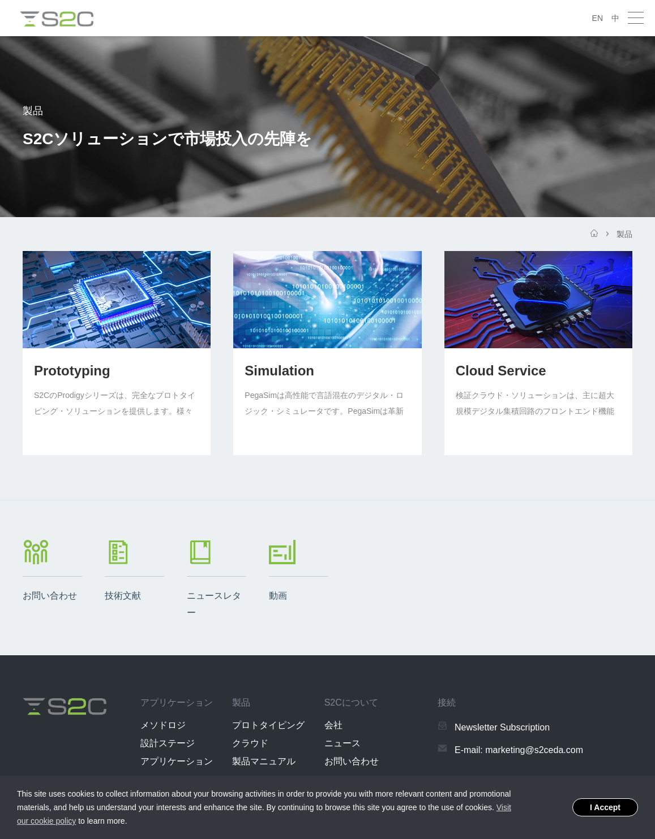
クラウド (250, 743)
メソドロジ (163, 725)
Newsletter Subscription (502, 727)
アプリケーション (176, 761)
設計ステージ (167, 743)
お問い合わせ (351, 761)
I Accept (605, 807)
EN (597, 18)
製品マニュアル (264, 761)
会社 (333, 725)
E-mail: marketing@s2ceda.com (519, 750)
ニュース (342, 743)
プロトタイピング (268, 725)
